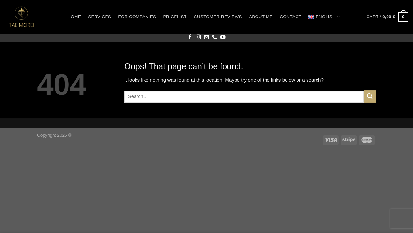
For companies (137, 16)
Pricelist (174, 16)
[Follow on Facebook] (190, 37)
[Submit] (370, 96)
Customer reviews (218, 16)
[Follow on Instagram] (198, 37)
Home (74, 16)
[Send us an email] (206, 37)
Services (99, 16)
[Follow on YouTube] (223, 37)
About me (261, 16)
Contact (290, 16)
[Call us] (214, 37)
